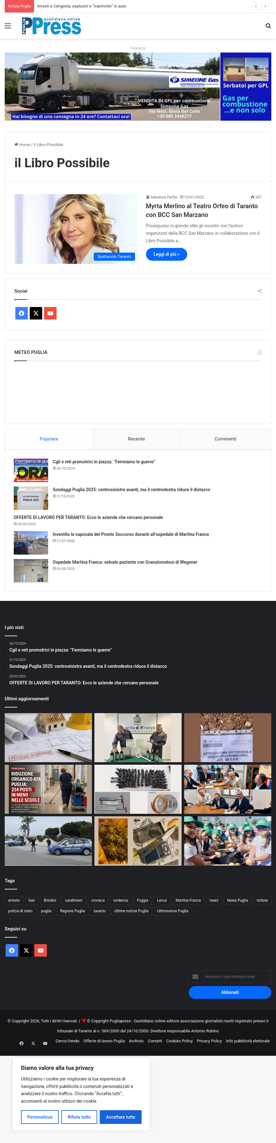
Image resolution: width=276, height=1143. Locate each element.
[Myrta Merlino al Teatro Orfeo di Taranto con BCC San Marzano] (76, 229)
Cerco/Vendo (67, 1042)
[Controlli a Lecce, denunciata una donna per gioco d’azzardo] (48, 842)
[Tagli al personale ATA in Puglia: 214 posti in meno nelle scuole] (48, 790)
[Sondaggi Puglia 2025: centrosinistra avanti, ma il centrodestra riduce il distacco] (31, 499)
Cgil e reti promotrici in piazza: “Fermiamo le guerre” (104, 462)
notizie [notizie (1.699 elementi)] (262, 901)
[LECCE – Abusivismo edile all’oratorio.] (48, 738)
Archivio (136, 1042)
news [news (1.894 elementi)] (214, 901)
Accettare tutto (120, 1117)
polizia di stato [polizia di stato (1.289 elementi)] (20, 912)
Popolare (49, 439)
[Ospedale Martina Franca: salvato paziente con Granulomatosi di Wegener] (31, 571)
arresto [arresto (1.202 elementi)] (14, 901)
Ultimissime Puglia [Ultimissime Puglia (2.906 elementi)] (172, 912)
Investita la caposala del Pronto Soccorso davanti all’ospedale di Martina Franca (131, 534)
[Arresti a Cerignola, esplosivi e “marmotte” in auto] (138, 790)
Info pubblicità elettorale (248, 1042)
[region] (81, 1094)
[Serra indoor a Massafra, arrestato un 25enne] (138, 842)
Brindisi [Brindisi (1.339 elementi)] (50, 901)
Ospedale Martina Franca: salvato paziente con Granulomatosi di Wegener (125, 562)
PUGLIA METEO (138, 390)
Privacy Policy (209, 1042)
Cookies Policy (179, 1042)
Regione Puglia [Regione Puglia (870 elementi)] (72, 912)
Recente (136, 439)
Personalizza (40, 1117)
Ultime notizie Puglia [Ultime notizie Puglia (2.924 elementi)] (131, 912)
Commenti (225, 439)
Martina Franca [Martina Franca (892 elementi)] (188, 901)
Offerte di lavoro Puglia (104, 1042)
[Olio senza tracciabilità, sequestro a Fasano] (138, 738)
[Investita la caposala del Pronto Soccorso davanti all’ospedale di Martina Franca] (31, 543)
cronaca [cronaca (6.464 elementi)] (98, 901)
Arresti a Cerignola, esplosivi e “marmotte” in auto (81, 6)
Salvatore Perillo (164, 197)
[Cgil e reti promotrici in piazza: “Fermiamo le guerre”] (31, 471)
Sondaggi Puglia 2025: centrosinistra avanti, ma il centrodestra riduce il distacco (132, 490)
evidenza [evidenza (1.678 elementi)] (120, 901)
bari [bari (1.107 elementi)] (32, 901)
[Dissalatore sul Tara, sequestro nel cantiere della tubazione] (227, 738)
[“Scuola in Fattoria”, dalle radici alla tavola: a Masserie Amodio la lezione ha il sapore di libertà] (227, 842)
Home (22, 144)
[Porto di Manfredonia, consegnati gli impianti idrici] (227, 790)
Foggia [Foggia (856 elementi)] (142, 901)
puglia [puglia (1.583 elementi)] (46, 912)
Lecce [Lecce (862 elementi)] (162, 901)
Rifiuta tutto (79, 1117)
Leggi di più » (167, 254)
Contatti (155, 1042)
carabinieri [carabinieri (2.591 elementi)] (74, 901)
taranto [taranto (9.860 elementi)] (100, 912)
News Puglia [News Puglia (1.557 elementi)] (237, 901)
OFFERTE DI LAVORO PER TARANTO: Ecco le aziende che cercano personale (89, 518)
